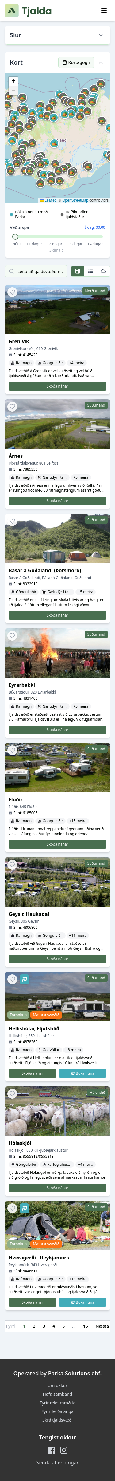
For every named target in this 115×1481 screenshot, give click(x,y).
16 (85, 1326)
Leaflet (48, 200)
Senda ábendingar (57, 1462)
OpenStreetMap (75, 200)
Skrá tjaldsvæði (57, 1420)
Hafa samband (57, 1394)
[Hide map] (101, 62)
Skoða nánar (57, 386)
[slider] (15, 237)
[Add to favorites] (12, 292)
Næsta (102, 1326)
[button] (40, 164)
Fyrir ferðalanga (57, 1411)
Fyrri (10, 1326)
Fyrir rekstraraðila (57, 1403)
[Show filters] (101, 35)
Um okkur (57, 1385)
